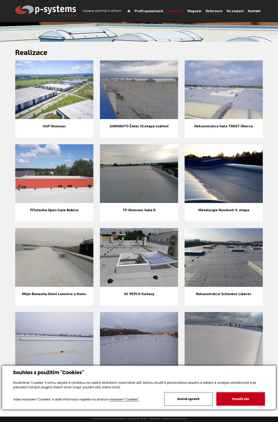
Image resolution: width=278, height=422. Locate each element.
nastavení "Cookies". (124, 399)
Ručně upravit (188, 399)
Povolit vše (240, 399)
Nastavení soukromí (174, 418)
